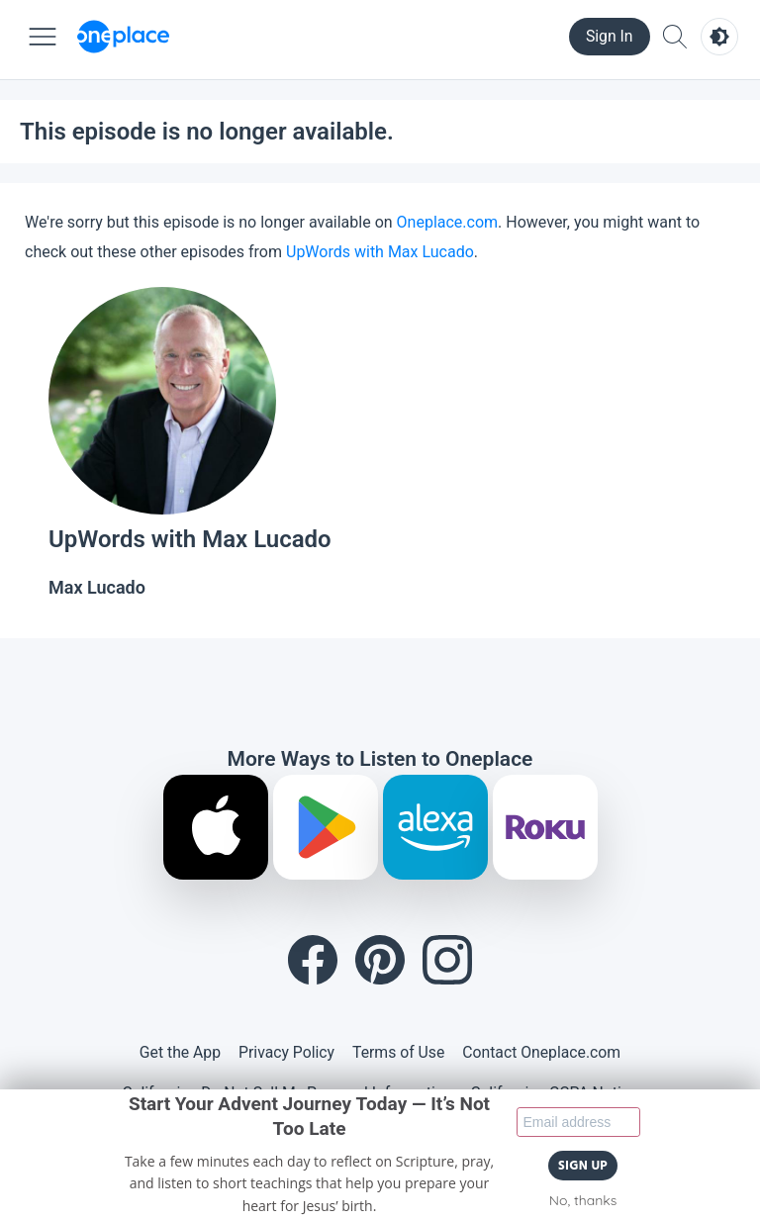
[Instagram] (447, 960)
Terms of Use (398, 1052)
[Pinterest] (380, 960)
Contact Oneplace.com (541, 1052)
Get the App (180, 1052)
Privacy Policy (286, 1052)
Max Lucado (96, 587)
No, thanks (583, 1200)
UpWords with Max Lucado (380, 251)
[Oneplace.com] (123, 36)
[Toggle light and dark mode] (719, 36)
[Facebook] (312, 960)
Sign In (609, 36)
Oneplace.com (448, 222)
